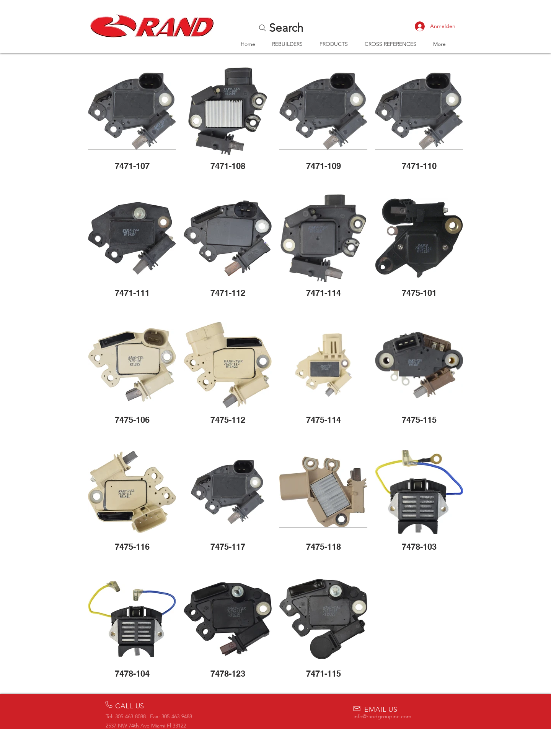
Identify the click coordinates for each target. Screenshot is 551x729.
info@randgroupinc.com (382, 716)
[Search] (280, 28)
